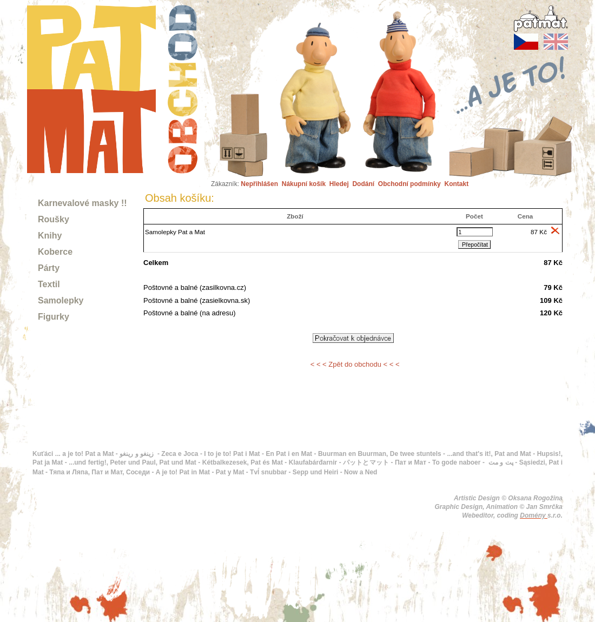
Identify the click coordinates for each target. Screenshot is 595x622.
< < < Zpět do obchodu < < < (355, 364)
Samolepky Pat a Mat (175, 231)
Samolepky (60, 300)
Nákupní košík (304, 184)
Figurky (53, 316)
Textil (49, 284)
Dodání (363, 184)
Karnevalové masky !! (82, 203)
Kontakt (456, 184)
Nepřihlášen (259, 184)
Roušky (53, 219)
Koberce (55, 251)
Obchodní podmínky (409, 184)
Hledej (339, 184)
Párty (49, 268)
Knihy (50, 235)
